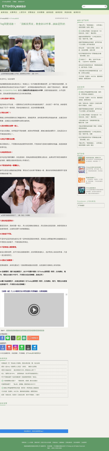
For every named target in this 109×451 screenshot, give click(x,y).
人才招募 (30, 442)
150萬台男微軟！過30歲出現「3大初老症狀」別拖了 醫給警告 (90, 32)
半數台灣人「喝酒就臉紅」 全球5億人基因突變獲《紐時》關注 (91, 26)
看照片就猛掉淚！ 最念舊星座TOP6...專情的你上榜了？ (18, 370)
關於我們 (37, 442)
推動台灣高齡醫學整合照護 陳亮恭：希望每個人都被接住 (20, 388)
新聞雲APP (21, 1)
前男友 (12, 330)
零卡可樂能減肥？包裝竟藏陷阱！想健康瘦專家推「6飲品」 (19, 377)
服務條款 (62, 442)
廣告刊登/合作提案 (46, 442)
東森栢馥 (68, 12)
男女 (33, 330)
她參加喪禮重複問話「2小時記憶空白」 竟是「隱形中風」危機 (91, 38)
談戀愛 (42, 330)
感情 (37, 330)
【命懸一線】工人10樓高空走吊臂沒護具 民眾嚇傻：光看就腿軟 (24, 291)
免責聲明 (84, 442)
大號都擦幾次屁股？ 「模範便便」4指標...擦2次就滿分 (19, 381)
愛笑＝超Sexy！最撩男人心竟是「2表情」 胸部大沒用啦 (19, 366)
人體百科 (22, 12)
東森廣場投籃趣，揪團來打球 (93, 157)
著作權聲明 (77, 442)
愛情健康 (28, 330)
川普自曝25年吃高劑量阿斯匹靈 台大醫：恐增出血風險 (90, 72)
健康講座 (59, 12)
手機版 (14, 1)
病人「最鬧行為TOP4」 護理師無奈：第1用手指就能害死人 (19, 373)
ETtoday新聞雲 (6, 1)
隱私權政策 (69, 442)
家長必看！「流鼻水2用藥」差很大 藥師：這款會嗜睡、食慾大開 (91, 49)
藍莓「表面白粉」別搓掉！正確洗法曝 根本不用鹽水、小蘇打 (20, 395)
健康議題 (50, 12)
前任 (8, 330)
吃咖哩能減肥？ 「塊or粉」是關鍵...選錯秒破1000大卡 (18, 384)
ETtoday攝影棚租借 (91, 188)
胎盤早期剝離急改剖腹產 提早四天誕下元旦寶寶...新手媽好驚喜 (90, 43)
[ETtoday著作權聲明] (33, 353)
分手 (17, 330)
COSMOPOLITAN (9, 90)
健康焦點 (4, 12)
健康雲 (14, 6)
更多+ (102, 86)
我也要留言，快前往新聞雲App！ (34, 431)
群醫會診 (31, 12)
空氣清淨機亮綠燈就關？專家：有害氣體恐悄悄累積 (90, 127)
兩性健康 (22, 330)
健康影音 (77, 12)
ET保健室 (81, 205)
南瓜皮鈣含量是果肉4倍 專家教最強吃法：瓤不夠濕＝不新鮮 (91, 66)
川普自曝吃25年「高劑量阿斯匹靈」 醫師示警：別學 (90, 121)
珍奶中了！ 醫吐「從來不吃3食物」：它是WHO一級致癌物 (90, 60)
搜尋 (105, 6)
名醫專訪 (13, 12)
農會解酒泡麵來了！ (91, 177)
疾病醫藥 (41, 12)
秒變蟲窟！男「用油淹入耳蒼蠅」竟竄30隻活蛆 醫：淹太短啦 (20, 363)
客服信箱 (55, 442)
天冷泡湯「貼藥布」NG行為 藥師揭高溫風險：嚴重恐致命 (19, 391)
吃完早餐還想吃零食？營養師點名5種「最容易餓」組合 (90, 54)
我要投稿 (24, 442)
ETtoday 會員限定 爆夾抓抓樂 (93, 167)
